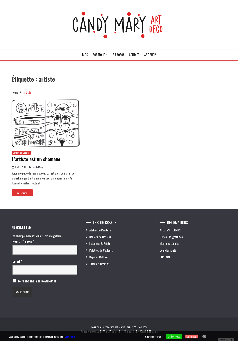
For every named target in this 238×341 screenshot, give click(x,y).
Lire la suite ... (22, 193)
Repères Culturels (99, 257)
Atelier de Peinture (100, 230)
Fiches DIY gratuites (171, 237)
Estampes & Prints (99, 243)
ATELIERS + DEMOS (170, 230)
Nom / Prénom (23, 241)
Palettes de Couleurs (101, 250)
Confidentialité (168, 250)
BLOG (85, 54)
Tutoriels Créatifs (99, 264)
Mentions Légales (169, 243)
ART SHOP (150, 54)
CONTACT (134, 54)
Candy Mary (37, 167)
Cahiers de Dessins (21, 152)
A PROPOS (118, 54)
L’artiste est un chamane (36, 159)
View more (70, 336)
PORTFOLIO (99, 54)
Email (17, 261)
